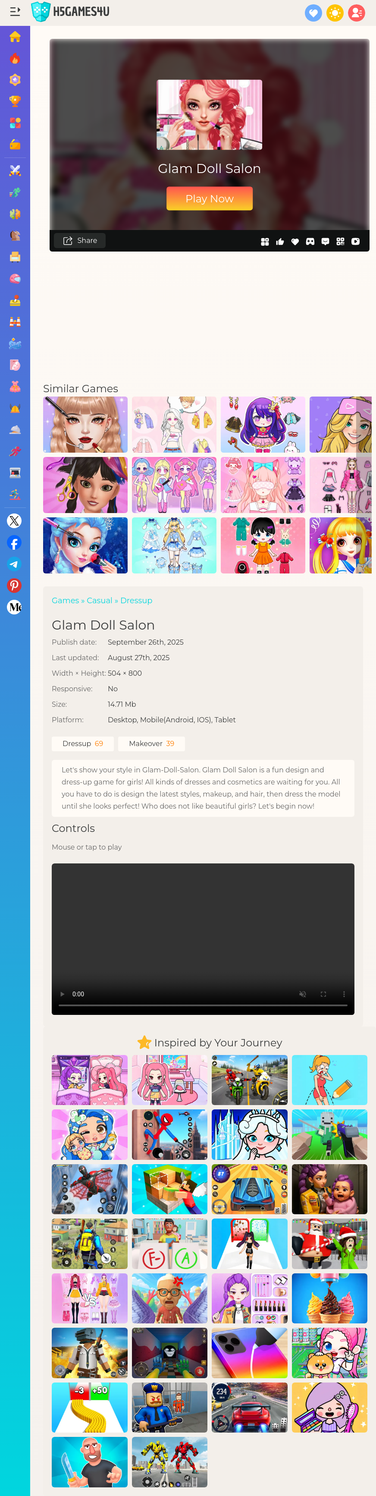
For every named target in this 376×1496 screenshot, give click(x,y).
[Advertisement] (210, 316)
